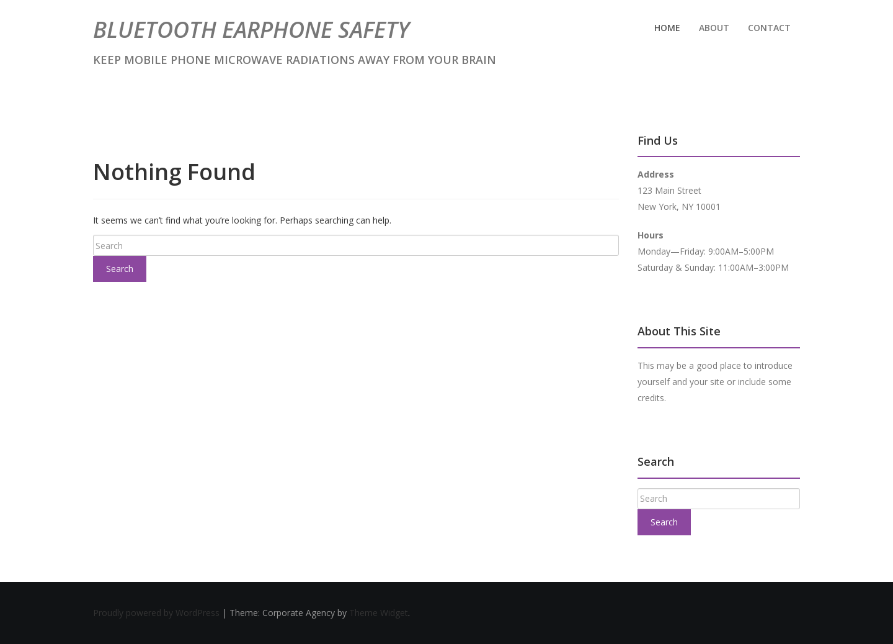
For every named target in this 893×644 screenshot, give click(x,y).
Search (119, 268)
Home (667, 28)
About (714, 28)
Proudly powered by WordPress (157, 613)
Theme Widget (378, 613)
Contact (769, 28)
